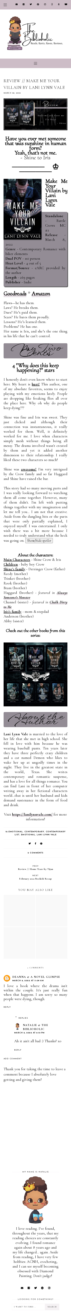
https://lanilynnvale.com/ (32, 814)
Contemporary (34, 832)
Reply (7, 1007)
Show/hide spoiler (39, 541)
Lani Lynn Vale (46, 835)
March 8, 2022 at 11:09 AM (28, 981)
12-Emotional (14, 832)
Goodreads (15, 293)
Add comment (13, 1059)
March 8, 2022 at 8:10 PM (29, 1033)
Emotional (28, 835)
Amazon (41, 293)
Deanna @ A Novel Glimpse (36, 977)
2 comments (35, 853)
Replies (23, 1018)
